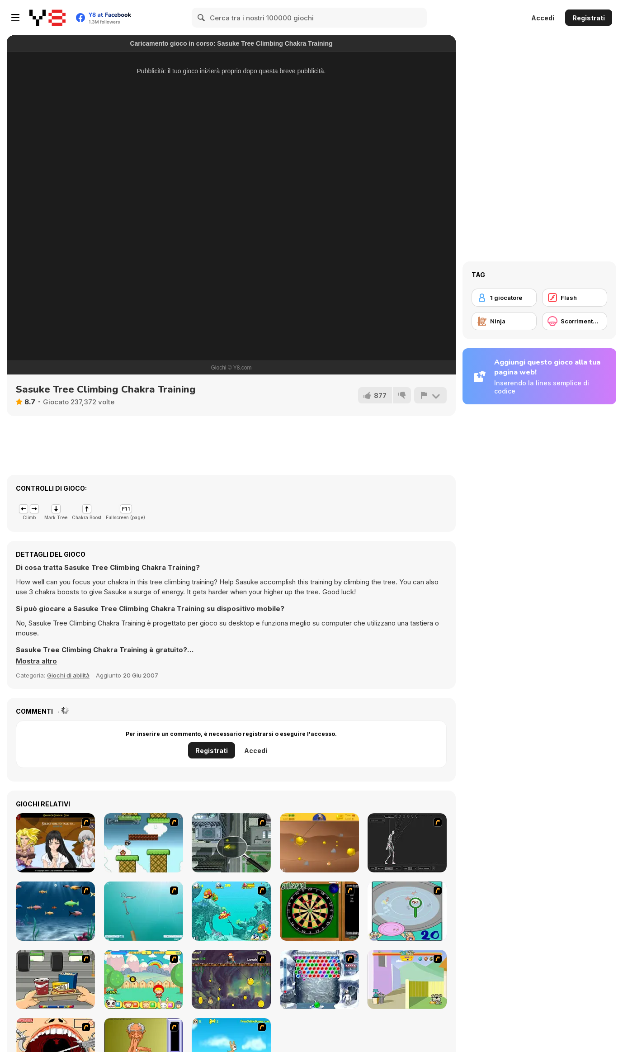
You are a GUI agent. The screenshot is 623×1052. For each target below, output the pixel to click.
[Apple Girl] (143, 979)
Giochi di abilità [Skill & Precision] (68, 675)
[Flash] (574, 298)
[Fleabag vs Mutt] (407, 979)
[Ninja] (504, 321)
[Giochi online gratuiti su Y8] (47, 17)
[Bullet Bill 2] (143, 842)
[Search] (202, 18)
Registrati (588, 18)
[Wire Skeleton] (407, 842)
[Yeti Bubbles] (319, 979)
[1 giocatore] (504, 298)
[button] (36, 661)
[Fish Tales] (231, 911)
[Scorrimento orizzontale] (574, 321)
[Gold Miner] (319, 842)
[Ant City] (231, 842)
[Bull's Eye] (319, 911)
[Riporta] (430, 395)
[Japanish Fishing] (407, 911)
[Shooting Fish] (143, 911)
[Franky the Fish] (55, 911)
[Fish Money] (231, 979)
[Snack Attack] (55, 979)
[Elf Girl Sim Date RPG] (55, 842)
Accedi (542, 18)
